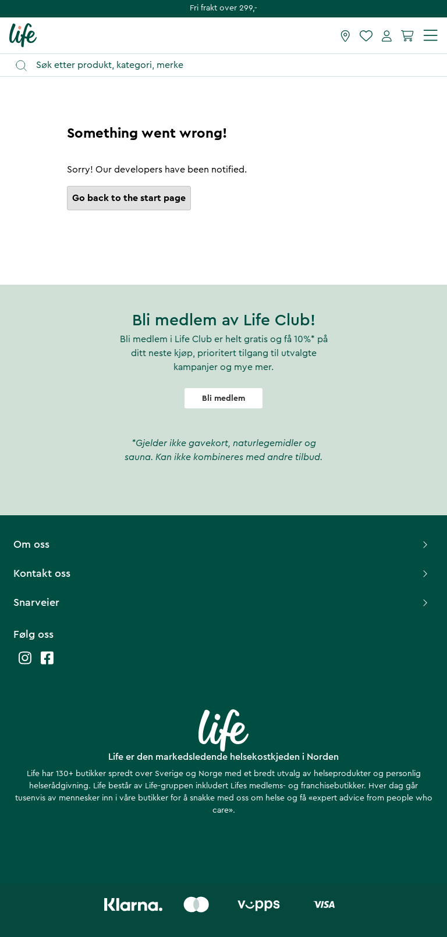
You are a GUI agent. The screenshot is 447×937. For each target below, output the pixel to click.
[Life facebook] (47, 663)
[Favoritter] (366, 35)
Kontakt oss (222, 573)
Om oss (222, 544)
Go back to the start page (129, 198)
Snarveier (222, 602)
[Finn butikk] (345, 35)
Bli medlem (223, 398)
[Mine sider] (387, 35)
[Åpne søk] (229, 65)
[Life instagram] (25, 663)
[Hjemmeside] (23, 35)
